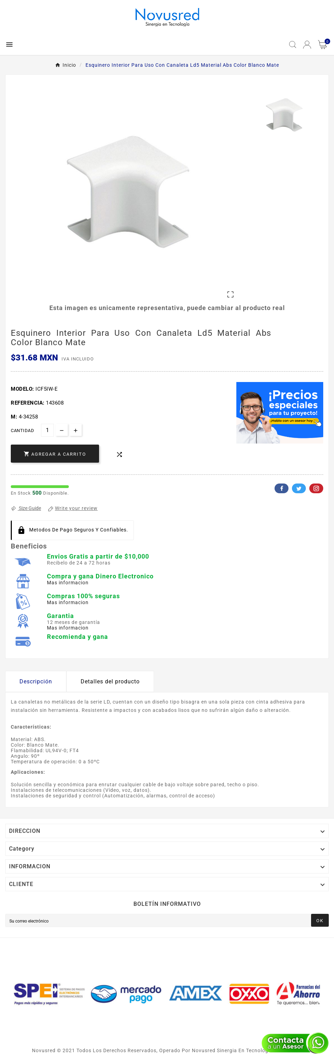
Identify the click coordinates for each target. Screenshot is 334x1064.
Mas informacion (68, 582)
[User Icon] (307, 45)
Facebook (281, 488)
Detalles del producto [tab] (110, 681)
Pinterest (316, 488)
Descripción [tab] (35, 681)
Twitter (299, 488)
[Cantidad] (47, 430)
